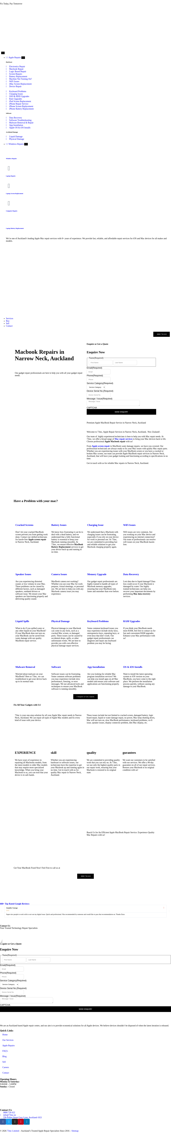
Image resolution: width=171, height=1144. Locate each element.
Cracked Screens (24, 525)
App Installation (96, 667)
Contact (5, 1073)
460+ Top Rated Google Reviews (14, 904)
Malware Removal (25, 667)
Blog (4, 1056)
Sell (4, 1062)
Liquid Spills (22, 621)
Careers (5, 1067)
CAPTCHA (92, 407)
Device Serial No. (100, 391)
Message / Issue (99, 398)
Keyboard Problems (98, 621)
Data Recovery (131, 574)
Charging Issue (95, 525)
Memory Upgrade (96, 574)
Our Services (7, 1040)
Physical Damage (60, 621)
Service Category (100, 383)
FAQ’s (5, 1051)
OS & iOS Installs (132, 667)
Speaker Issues (23, 574)
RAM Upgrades (131, 621)
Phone (95, 375)
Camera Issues (59, 574)
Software (56, 667)
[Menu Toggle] (3, 53)
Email (94, 368)
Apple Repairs (8, 1045)
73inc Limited (13, 1131)
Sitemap (74, 1131)
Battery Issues (58, 525)
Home (5, 1034)
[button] (1, 911)
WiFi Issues (129, 525)
